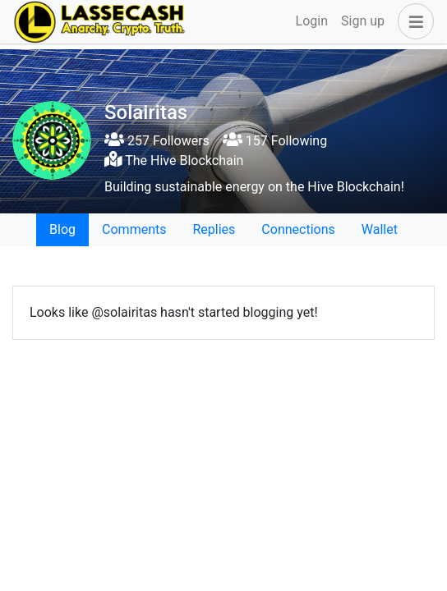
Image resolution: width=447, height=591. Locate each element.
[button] (412, 21)
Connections (297, 229)
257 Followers (157, 141)
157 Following (275, 141)
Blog (62, 229)
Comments (134, 229)
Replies (213, 229)
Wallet (380, 229)
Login (312, 21)
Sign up (363, 21)
